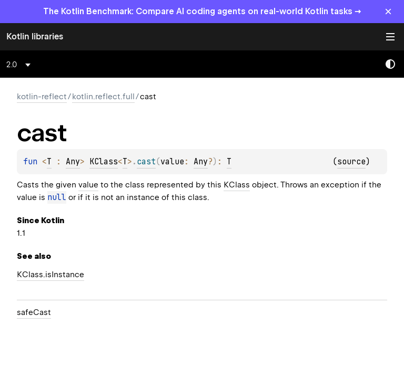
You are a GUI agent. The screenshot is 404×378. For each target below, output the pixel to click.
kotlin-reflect (42, 96)
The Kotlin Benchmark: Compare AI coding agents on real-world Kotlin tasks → (202, 11)
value (88, 185)
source (351, 161)
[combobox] (20, 64)
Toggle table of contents (390, 36)
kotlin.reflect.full (103, 96)
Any (73, 161)
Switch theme (390, 64)
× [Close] (388, 11)
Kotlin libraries (34, 36)
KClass (103, 161)
